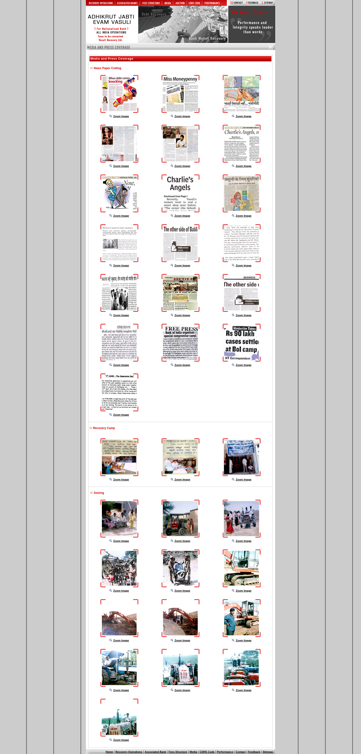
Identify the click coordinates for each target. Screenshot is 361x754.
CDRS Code (207, 751)
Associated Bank (155, 751)
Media (193, 751)
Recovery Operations (128, 751)
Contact (241, 751)
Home (109, 751)
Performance (225, 751)
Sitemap (268, 751)
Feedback (254, 751)
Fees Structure (178, 751)
